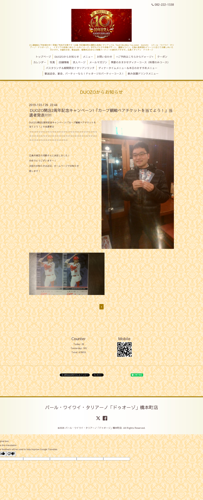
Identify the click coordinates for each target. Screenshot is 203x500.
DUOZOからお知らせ (67, 56)
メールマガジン (98, 62)
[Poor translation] (11, 453)
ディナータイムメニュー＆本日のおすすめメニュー (127, 68)
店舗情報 (64, 62)
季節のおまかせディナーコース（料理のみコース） (140, 62)
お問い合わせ (104, 56)
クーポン (162, 56)
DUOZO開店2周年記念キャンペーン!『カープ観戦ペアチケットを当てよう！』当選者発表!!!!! (101, 112)
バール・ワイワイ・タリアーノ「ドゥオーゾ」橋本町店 (101, 407)
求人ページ (79, 62)
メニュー (88, 56)
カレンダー (39, 62)
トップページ (43, 56)
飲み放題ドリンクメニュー (143, 73)
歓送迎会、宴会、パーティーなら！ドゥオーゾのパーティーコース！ (84, 73)
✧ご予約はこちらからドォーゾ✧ (135, 56)
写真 (52, 62)
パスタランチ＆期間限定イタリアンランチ (70, 68)
